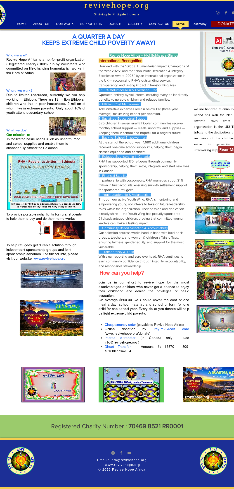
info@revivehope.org (121, 342)
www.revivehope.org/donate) (128, 333)
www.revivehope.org (49, 258)
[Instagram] (217, 12)
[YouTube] (129, 453)
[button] (199, 25)
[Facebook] (226, 12)
